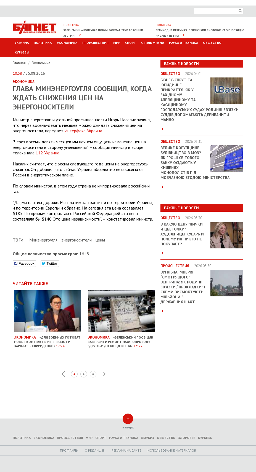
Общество (212, 43)
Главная (20, 62)
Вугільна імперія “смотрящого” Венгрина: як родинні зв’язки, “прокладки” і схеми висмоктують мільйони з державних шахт (182, 287)
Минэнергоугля (43, 240)
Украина (22, 43)
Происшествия (95, 43)
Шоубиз (147, 438)
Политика (43, 43)
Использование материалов (171, 450)
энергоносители (76, 240)
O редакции (95, 450)
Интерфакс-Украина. (83, 130)
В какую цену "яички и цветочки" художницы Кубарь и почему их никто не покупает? (182, 234)
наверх (128, 427)
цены (100, 240)
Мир (116, 43)
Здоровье (186, 438)
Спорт (130, 43)
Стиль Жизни (152, 43)
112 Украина (47, 152)
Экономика (67, 43)
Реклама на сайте (126, 450)
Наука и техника (183, 43)
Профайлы (69, 450)
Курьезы (22, 52)
